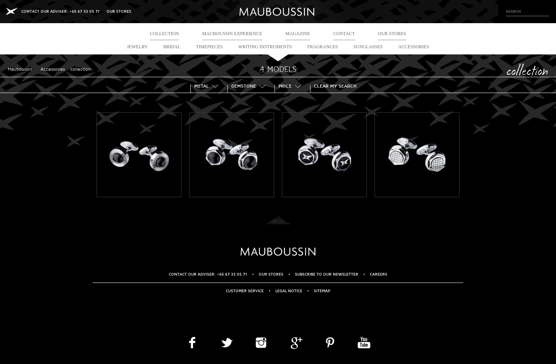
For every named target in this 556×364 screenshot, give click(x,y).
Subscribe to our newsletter (326, 274)
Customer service (245, 291)
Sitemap (322, 291)
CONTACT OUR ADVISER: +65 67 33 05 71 (60, 11)
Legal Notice (288, 291)
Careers (378, 274)
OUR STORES (119, 11)
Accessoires (53, 69)
